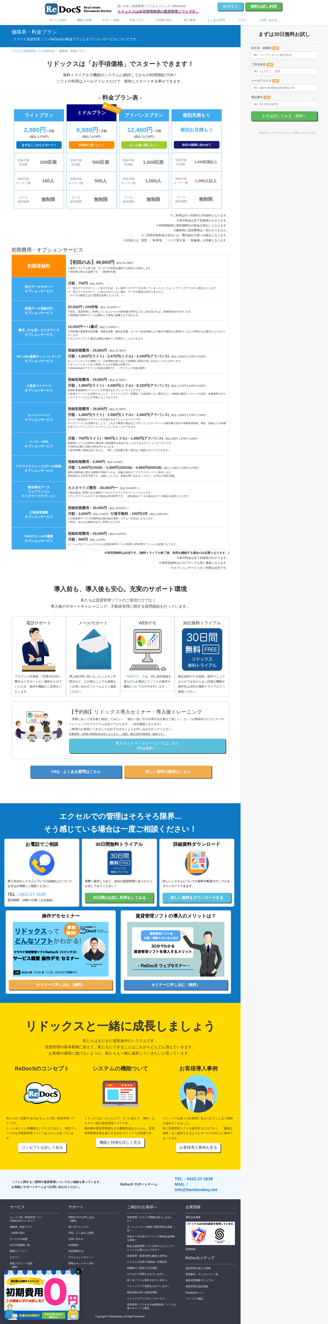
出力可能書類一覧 (20, 1245)
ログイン (230, 6)
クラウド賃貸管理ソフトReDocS (33, 51)
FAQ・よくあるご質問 (81, 1232)
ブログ (242, 20)
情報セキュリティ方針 (81, 1263)
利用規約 (73, 1245)
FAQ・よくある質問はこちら (76, 772)
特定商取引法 (75, 1251)
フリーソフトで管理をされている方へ (148, 1286)
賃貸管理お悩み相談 (197, 1286)
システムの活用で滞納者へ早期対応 (147, 1261)
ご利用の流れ (163, 20)
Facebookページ (195, 1292)
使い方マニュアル (78, 1226)
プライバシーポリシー (81, 1257)
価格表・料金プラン (21, 1226)
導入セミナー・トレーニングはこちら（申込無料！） (147, 745)
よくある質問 (216, 20)
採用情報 (191, 1249)
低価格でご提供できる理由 (142, 1268)
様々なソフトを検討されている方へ (147, 1280)
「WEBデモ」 (133, 676)
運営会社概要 (193, 1217)
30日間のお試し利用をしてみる (119, 898)
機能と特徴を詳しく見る (120, 1142)
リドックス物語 (194, 1298)
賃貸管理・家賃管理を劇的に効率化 (147, 1255)
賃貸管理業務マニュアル (199, 1280)
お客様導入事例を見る (198, 1147)
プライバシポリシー (283, 133)
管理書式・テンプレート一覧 (202, 1274)
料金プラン (137, 20)
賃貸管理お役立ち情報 (198, 1268)
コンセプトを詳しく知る (42, 1147)
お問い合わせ (269, 20)
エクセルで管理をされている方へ (146, 1274)
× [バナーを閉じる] (78, 1271)
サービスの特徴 (18, 1239)
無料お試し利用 (263, 6)
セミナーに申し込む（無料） (60, 985)
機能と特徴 (84, 20)
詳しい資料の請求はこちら (168, 772)
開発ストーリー (18, 1251)
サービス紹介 (58, 20)
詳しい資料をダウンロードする (196, 898)
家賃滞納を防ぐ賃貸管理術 (142, 1292)
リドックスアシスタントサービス (146, 1298)
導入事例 (190, 20)
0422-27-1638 (32, 894)
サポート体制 (110, 20)
